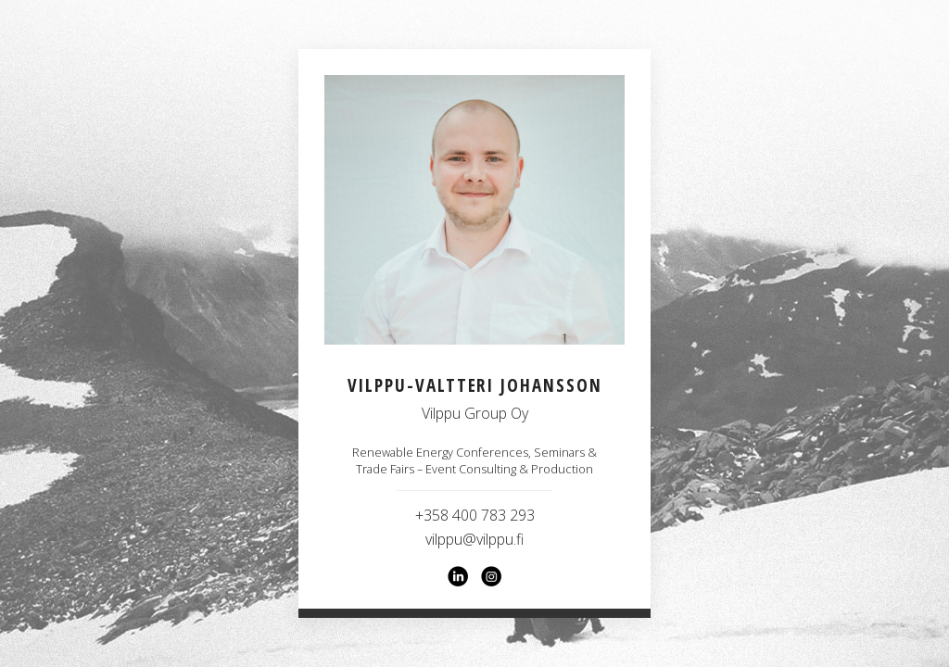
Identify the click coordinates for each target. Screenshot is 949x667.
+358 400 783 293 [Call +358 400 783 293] (475, 515)
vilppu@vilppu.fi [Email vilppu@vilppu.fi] (474, 539)
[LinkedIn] (458, 576)
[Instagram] (491, 576)
